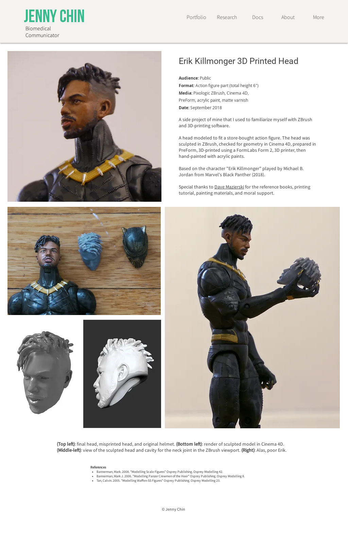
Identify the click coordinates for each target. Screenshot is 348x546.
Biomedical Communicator (42, 31)
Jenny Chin (54, 18)
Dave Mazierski (229, 187)
